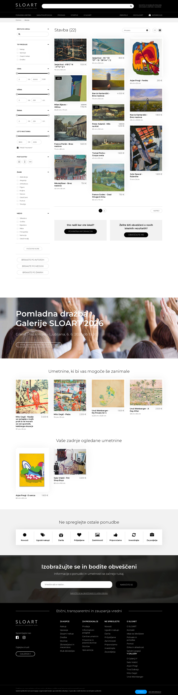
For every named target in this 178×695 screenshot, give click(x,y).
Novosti (108, 626)
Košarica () (155, 15)
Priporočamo (111, 645)
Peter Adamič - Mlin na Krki (101, 125)
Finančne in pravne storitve (89, 641)
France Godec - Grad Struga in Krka (101, 196)
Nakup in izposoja (44, 15)
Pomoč (130, 644)
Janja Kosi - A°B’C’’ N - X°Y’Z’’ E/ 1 (63, 65)
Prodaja (61, 15)
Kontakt (131, 630)
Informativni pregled (88, 631)
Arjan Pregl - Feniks (139, 80)
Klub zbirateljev (67, 651)
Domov (18, 20)
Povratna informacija (80, 231)
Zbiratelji (124, 15)
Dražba (63, 637)
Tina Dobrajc (133, 669)
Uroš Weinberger (135, 677)
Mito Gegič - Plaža (62, 414)
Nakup (63, 626)
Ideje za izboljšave (135, 634)
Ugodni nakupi (112, 630)
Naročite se (126, 585)
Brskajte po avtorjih (32, 260)
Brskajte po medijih (33, 266)
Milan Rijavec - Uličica (61, 106)
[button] (136, 30)
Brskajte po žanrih (32, 272)
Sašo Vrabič (132, 662)
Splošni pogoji (134, 651)
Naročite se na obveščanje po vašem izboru (89, 593)
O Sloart (87, 15)
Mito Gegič (132, 673)
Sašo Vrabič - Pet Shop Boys (61, 479)
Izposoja (64, 630)
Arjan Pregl (132, 666)
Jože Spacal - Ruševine (136, 175)
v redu (141, 692)
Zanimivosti (110, 641)
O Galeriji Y (132, 659)
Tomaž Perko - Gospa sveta (99, 154)
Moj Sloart (138, 15)
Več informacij (154, 692)
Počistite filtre (33, 249)
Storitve (74, 15)
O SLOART (131, 626)
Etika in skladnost (135, 647)
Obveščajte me (136, 235)
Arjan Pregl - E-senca (25, 495)
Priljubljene (110, 637)
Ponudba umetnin (23, 15)
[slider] (17, 73)
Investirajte (110, 648)
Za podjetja (110, 652)
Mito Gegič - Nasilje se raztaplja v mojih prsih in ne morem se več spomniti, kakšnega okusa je (25, 421)
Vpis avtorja (87, 650)
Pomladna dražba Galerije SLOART (38, 345)
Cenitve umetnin (90, 636)
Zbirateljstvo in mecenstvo (67, 646)
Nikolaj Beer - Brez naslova (63, 184)
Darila (107, 634)
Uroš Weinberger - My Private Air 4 (100, 412)
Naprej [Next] (156, 211)
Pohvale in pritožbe (132, 638)
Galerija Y (25, 654)
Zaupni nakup (67, 634)
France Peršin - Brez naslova (63, 145)
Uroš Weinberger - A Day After (139, 410)
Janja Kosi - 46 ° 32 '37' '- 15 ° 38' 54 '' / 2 (101, 59)
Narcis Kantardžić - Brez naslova (101, 94)
